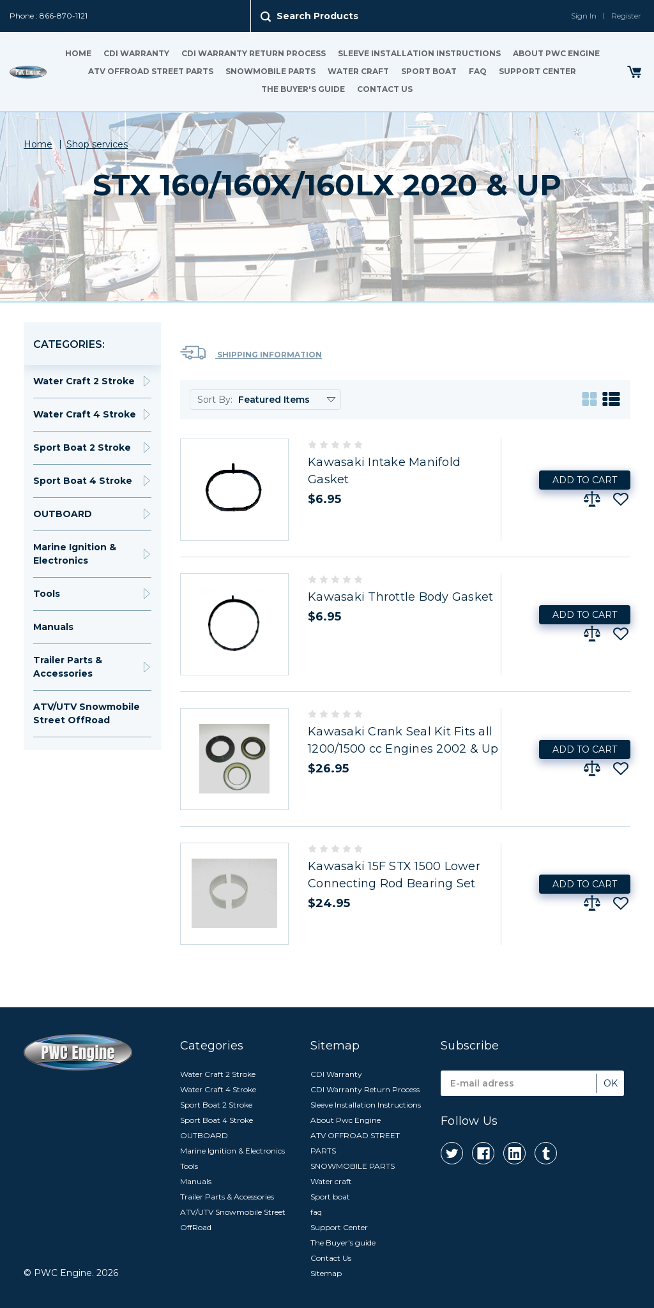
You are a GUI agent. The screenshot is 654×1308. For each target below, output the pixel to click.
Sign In (584, 15)
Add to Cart (584, 480)
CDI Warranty (136, 53)
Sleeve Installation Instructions (419, 53)
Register (626, 15)
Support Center (537, 71)
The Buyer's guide (303, 89)
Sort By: (214, 399)
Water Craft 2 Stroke (84, 381)
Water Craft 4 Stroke (84, 414)
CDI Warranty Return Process (253, 53)
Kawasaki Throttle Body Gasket (400, 597)
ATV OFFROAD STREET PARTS (150, 71)
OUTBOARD (62, 514)
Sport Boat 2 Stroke (82, 447)
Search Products (317, 16)
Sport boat (429, 71)
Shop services (97, 144)
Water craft (358, 71)
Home (78, 53)
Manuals (53, 627)
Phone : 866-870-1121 (48, 15)
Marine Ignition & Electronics (74, 553)
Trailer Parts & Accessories (67, 666)
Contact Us (385, 89)
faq (478, 71)
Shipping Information (251, 353)
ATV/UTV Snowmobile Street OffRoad (86, 713)
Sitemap (326, 1273)
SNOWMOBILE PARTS (270, 71)
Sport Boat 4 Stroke (82, 480)
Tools (46, 593)
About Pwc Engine (556, 53)
